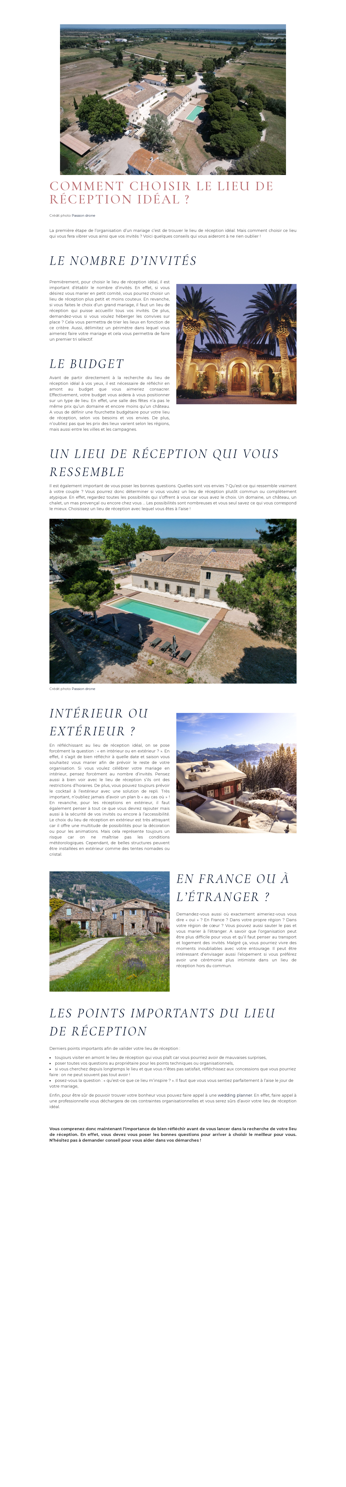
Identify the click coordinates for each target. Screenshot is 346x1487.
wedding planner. (235, 1095)
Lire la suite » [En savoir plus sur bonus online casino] (28, 1438)
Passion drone (83, 215)
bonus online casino (41, 1389)
